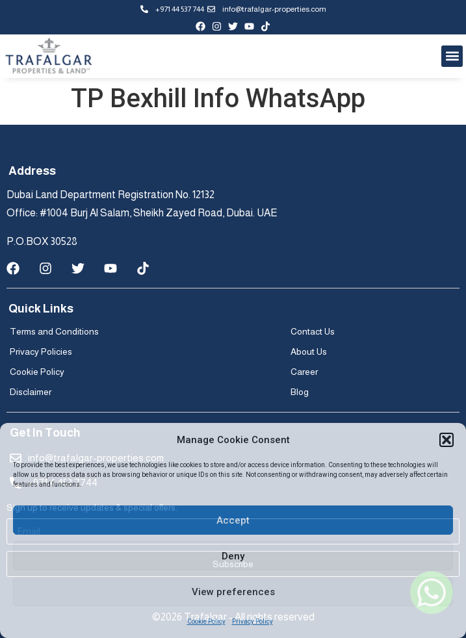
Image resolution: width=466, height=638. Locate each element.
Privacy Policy (252, 621)
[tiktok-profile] (265, 26)
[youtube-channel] (249, 26)
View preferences (233, 592)
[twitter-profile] (233, 26)
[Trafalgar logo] (48, 56)
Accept (233, 520)
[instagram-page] (217, 26)
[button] (446, 439)
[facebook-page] (200, 26)
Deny (233, 556)
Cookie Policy (206, 621)
